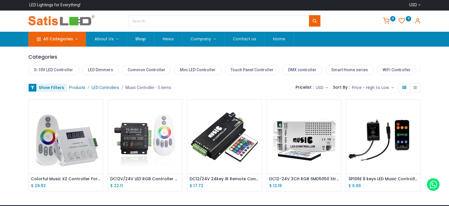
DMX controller (302, 70)
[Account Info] (417, 21)
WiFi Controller (397, 70)
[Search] (314, 21)
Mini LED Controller (198, 70)
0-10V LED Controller (53, 70)
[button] (373, 88)
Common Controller (146, 70)
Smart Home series (349, 70)
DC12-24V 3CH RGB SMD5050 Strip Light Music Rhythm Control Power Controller (304, 179)
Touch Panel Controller (252, 70)
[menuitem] (140, 39)
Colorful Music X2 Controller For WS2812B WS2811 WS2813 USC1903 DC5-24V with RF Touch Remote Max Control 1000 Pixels (66, 179)
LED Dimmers (100, 70)
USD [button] (320, 87)
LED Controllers (105, 87)
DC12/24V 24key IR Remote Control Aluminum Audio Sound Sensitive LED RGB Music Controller (224, 179)
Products (77, 87)
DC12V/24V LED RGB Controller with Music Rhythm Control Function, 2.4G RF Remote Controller (145, 179)
